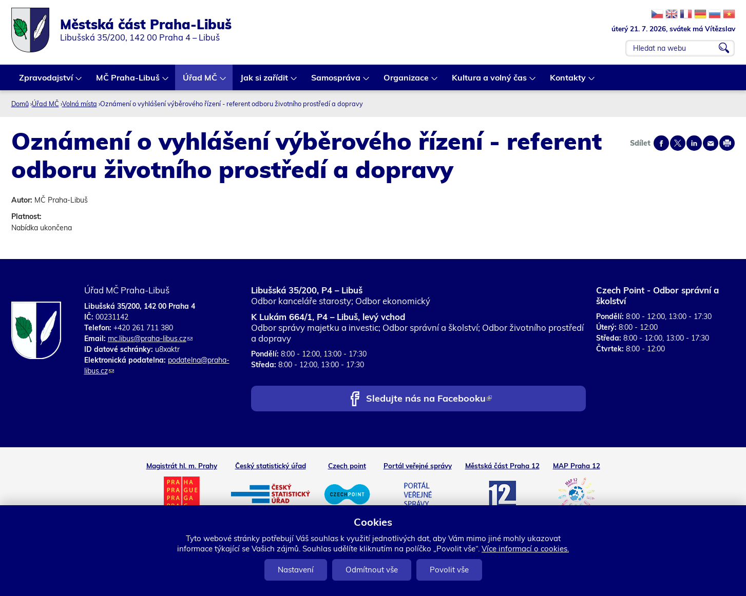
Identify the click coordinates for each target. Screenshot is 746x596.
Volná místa (79, 104)
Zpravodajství (46, 81)
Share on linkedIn (694, 143)
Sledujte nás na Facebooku (429, 399)
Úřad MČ (200, 81)
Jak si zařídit (265, 81)
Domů (20, 104)
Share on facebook (661, 143)
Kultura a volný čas (489, 81)
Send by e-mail (710, 143)
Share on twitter (677, 143)
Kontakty (568, 81)
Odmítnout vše (372, 569)
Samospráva (336, 81)
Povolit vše (449, 569)
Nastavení (296, 569)
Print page (727, 143)
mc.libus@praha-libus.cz (150, 338)
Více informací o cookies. (525, 548)
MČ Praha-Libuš (128, 81)
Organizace (406, 81)
